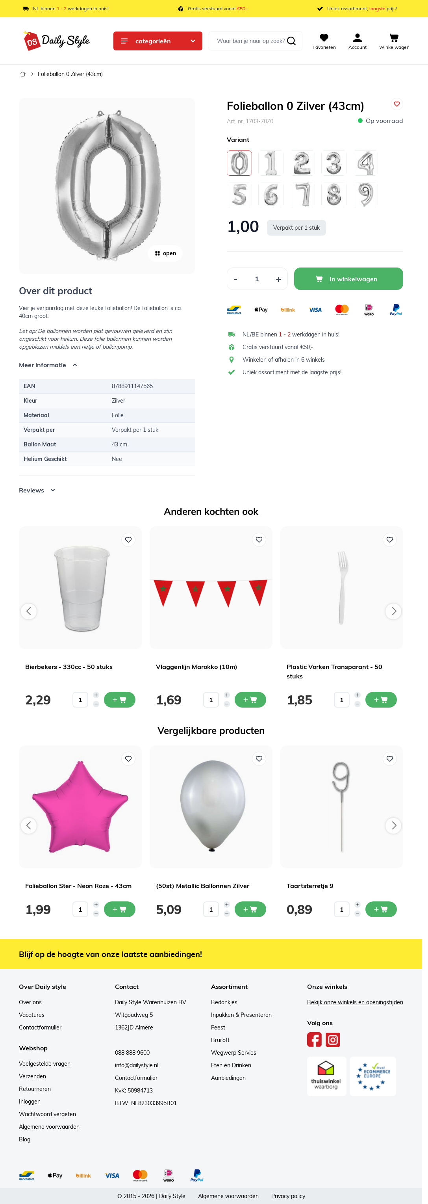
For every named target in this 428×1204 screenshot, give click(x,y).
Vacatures (31, 1014)
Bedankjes (224, 1002)
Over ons (30, 1002)
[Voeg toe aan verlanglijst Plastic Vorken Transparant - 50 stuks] (390, 540)
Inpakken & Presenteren (241, 1014)
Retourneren (35, 1089)
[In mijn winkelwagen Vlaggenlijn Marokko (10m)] (250, 700)
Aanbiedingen (228, 1077)
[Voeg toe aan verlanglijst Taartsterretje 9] (390, 759)
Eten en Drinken (231, 1065)
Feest (218, 1027)
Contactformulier (40, 1027)
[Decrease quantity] (96, 704)
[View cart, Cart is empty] (394, 41)
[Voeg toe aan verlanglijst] (397, 104)
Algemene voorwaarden (49, 1126)
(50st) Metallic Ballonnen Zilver (202, 886)
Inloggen (30, 1101)
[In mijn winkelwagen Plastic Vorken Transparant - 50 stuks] (381, 700)
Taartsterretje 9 (310, 886)
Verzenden (32, 1076)
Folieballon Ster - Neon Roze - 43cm (78, 886)
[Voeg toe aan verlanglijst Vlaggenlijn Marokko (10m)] (259, 540)
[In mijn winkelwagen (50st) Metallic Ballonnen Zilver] (250, 909)
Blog (24, 1139)
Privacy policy (288, 1196)
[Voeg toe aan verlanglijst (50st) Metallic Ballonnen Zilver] (259, 759)
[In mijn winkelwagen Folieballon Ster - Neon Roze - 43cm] (119, 909)
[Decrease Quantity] (235, 279)
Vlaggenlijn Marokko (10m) (196, 667)
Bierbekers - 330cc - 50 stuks (69, 667)
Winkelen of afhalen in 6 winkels (284, 359)
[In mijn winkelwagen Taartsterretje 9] (381, 909)
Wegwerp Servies (233, 1052)
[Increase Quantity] (278, 279)
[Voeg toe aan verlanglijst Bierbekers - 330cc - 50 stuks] (128, 540)
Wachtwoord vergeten (47, 1114)
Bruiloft (220, 1040)
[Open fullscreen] (107, 186)
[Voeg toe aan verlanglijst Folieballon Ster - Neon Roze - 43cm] (128, 759)
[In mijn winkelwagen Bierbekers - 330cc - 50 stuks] (119, 700)
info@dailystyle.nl (136, 1065)
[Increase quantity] (96, 695)
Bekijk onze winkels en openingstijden (355, 1002)
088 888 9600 (132, 1052)
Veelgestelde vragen (44, 1063)
